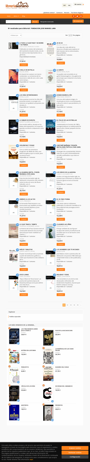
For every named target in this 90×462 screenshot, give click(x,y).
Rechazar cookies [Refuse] (75, 453)
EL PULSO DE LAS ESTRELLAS (67, 120)
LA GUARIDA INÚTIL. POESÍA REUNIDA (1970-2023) (29, 173)
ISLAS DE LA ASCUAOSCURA (63, 330)
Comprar (24, 65)
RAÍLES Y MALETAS (26, 249)
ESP (64, 5)
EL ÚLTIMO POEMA (63, 199)
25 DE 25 (60, 43)
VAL (69, 5)
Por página (76, 35)
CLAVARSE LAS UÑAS (64, 224)
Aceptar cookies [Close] (75, 448)
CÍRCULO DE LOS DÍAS (28, 386)
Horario (66, 13)
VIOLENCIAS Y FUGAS (27, 145)
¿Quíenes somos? (49, 13)
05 (77, 305)
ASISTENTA (24, 405)
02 (67, 305)
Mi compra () (78, 21)
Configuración (75, 457)
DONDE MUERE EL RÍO (64, 95)
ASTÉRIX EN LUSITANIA (28, 350)
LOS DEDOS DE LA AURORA (66, 172)
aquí (31, 459)
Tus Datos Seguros (77, 13)
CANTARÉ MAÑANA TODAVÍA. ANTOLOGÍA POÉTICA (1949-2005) (69, 146)
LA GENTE (60, 70)
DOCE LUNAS (24, 275)
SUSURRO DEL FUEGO (62, 367)
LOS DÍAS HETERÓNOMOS (29, 95)
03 (71, 305)
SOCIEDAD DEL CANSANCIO (64, 386)
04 (74, 305)
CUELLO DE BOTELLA (27, 70)
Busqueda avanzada (47, 21)
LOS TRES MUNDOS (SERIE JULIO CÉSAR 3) (29, 329)
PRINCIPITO (25, 367)
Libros (16, 16)
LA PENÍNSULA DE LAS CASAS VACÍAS (64, 349)
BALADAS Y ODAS (63, 275)
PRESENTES (59, 405)
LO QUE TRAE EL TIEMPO (28, 224)
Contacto (59, 13)
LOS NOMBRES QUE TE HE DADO (68, 249)
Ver (66, 35)
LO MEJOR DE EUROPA (27, 120)
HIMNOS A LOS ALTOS (27, 199)
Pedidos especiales (15, 317)
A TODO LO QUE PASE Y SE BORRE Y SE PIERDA (31, 44)
